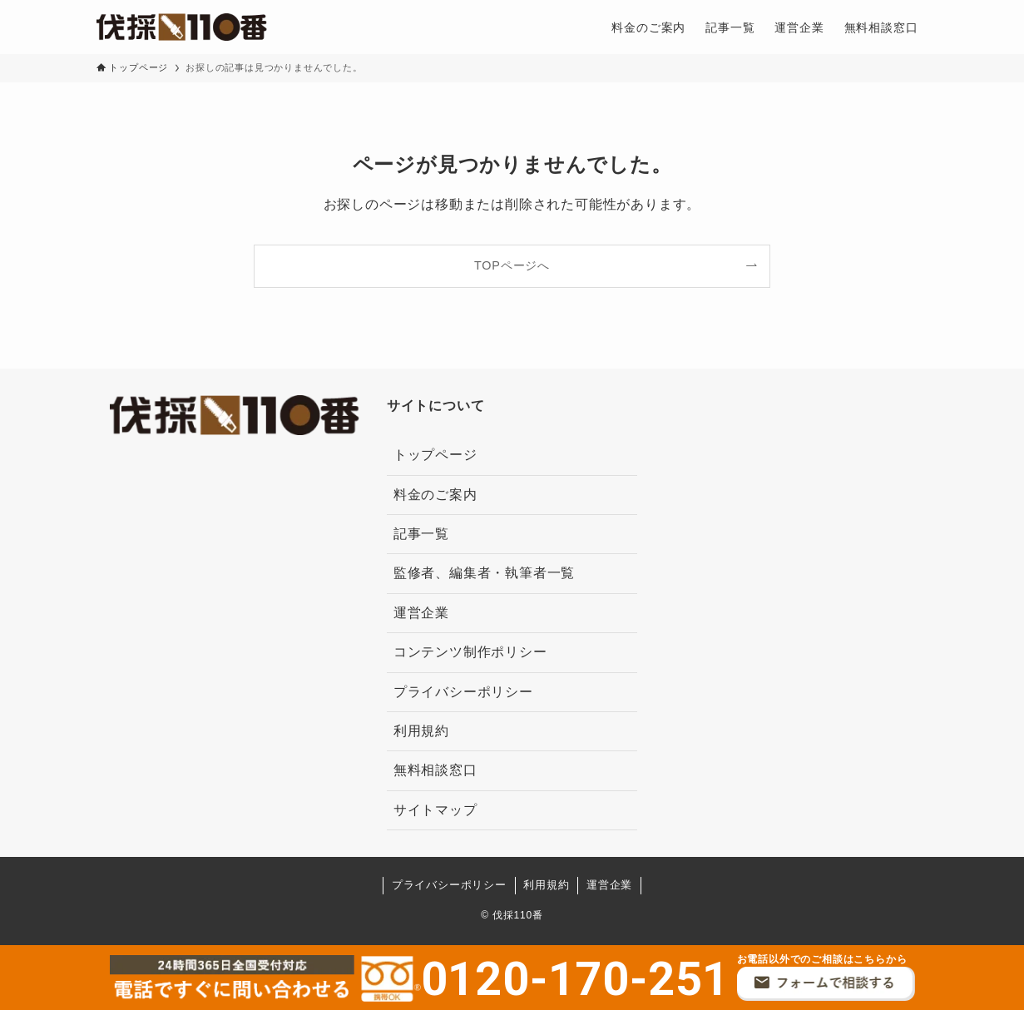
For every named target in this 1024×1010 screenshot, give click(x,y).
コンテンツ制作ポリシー (470, 652)
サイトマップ (435, 810)
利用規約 (421, 731)
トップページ (435, 455)
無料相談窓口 (435, 770)
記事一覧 (421, 534)
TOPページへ (512, 265)
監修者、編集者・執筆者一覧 (484, 573)
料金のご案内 (435, 495)
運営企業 (421, 613)
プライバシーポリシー (463, 692)
